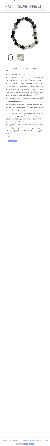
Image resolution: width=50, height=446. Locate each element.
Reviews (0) (18, 150)
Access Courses (6, 414)
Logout (4, 418)
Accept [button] (26, 444)
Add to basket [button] (12, 259)
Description (9, 150)
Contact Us (27, 418)
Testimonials (27, 416)
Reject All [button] (31, 444)
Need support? (6, 416)
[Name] (36, 424)
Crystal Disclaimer (7, 427)
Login (4, 410)
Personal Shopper (34, 400)
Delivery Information (7, 425)
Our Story (27, 412)
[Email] (36, 430)
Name (26, 422)
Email (26, 427)
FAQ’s (26, 414)
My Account (5, 412)
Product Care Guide (7, 423)
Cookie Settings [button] (20, 444)
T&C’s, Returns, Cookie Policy (9, 429)
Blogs (26, 410)
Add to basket (12, 141)
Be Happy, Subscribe (31, 434)
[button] (41, 17)
